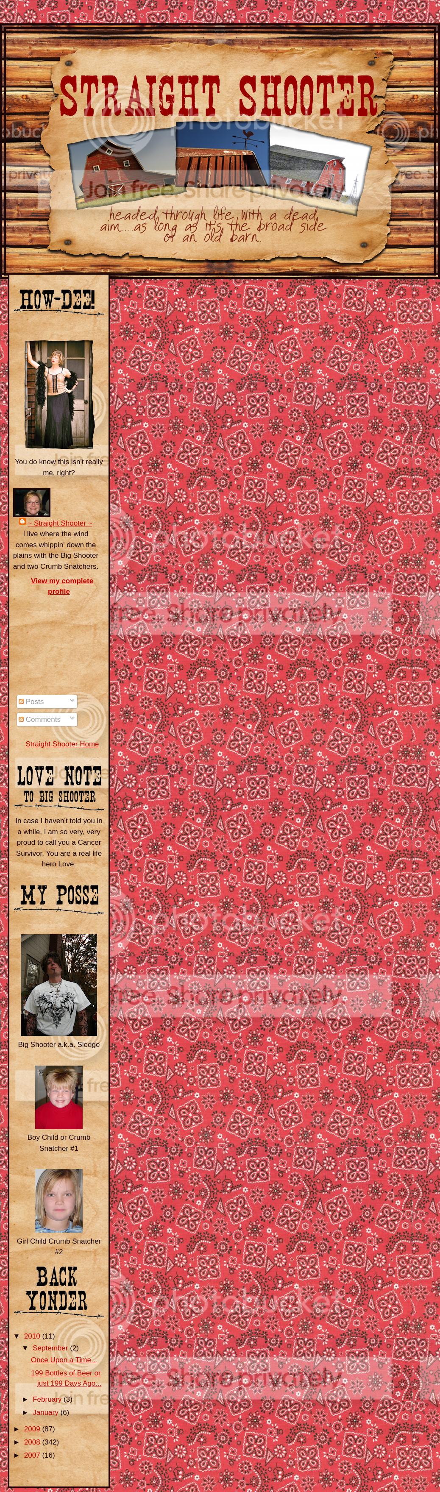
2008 (33, 1442)
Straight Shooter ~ (38, 42)
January (46, 1412)
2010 (33, 1336)
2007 (33, 1455)
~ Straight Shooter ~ (60, 523)
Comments (40, 719)
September (51, 1348)
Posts (31, 702)
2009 (33, 1429)
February (48, 1399)
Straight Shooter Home (62, 744)
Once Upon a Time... (64, 1360)
